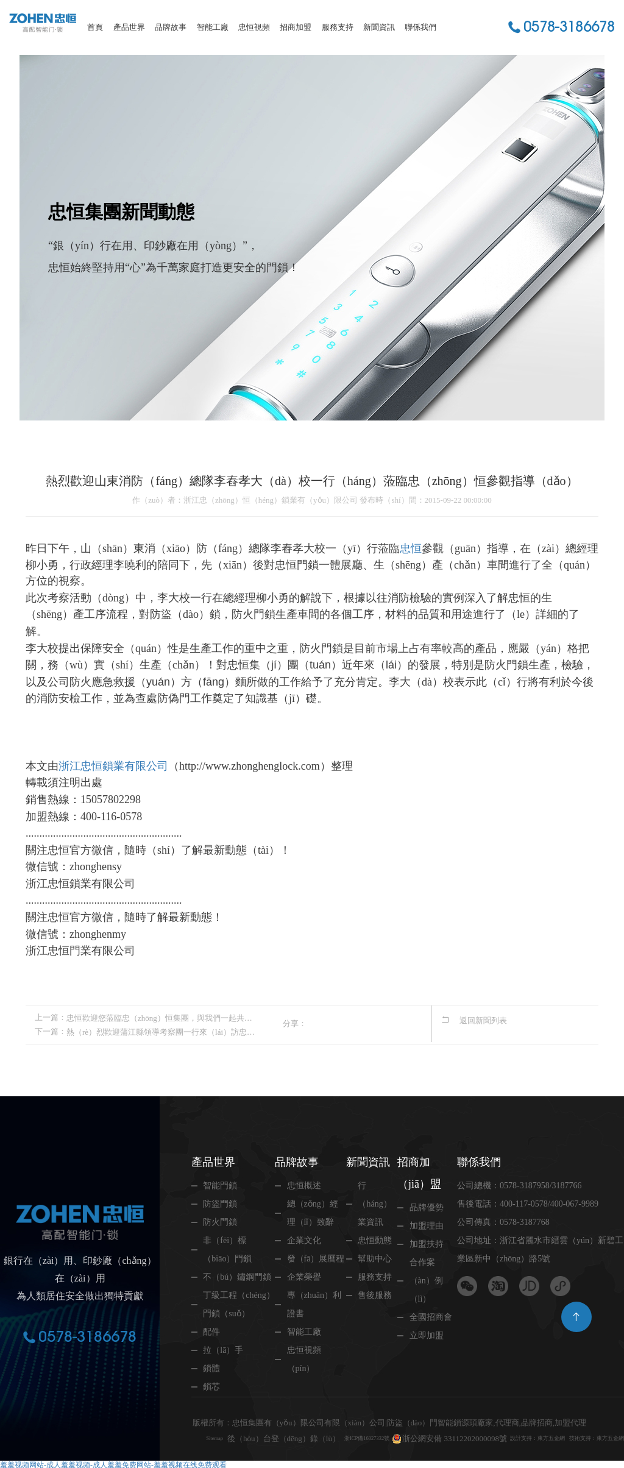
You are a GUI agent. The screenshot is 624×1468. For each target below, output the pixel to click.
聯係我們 (420, 27)
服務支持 (337, 27)
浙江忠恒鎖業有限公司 (113, 766)
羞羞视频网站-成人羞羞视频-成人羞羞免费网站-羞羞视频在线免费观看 (113, 1463)
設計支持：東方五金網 (566, 1420)
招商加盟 (295, 27)
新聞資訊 (379, 27)
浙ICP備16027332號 (372, 1420)
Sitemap (204, 1420)
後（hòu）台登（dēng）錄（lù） (277, 1420)
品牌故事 (170, 27)
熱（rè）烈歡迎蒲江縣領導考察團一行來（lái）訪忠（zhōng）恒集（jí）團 (160, 1030)
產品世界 (129, 27)
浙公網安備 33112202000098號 (471, 1420)
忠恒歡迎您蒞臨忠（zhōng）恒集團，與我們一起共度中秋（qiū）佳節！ (160, 1017)
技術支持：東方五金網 (232, 1436)
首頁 (95, 27)
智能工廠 (213, 27)
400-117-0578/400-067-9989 (548, 1202)
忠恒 (411, 548)
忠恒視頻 (254, 27)
